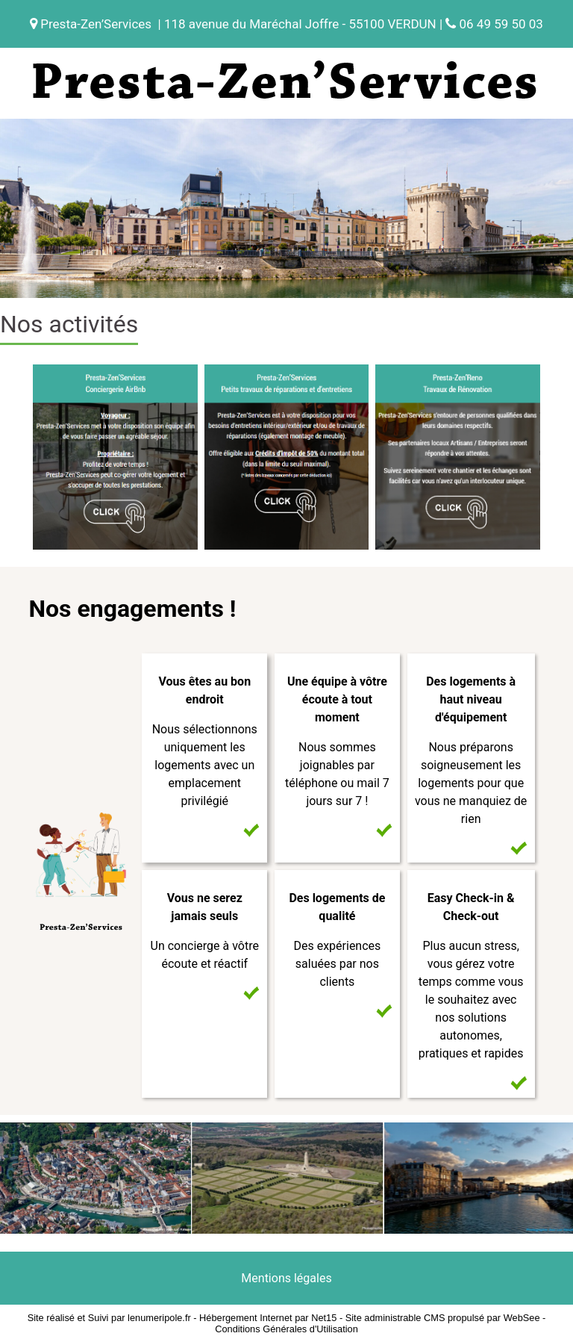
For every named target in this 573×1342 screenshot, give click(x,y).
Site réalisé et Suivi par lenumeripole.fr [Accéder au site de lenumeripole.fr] (109, 1317)
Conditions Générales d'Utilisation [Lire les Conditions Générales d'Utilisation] (286, 1329)
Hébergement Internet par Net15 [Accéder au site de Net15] (267, 1317)
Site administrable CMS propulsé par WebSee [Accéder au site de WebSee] (442, 1317)
